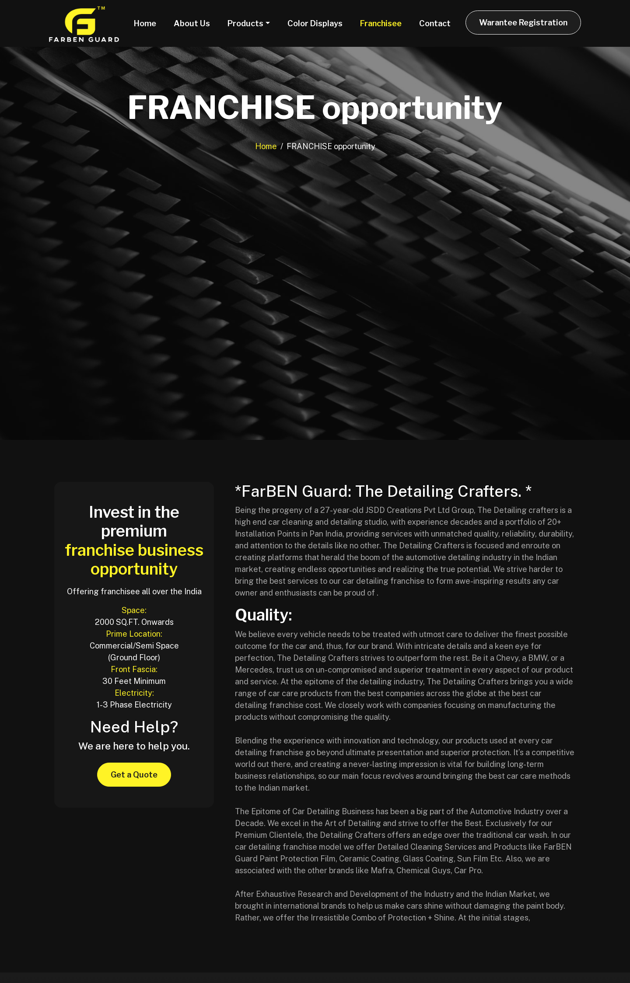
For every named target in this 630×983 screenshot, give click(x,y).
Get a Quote (134, 774)
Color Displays (315, 23)
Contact (435, 23)
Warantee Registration (523, 22)
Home (145, 23)
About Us (192, 23)
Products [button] (245, 23)
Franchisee (381, 23)
